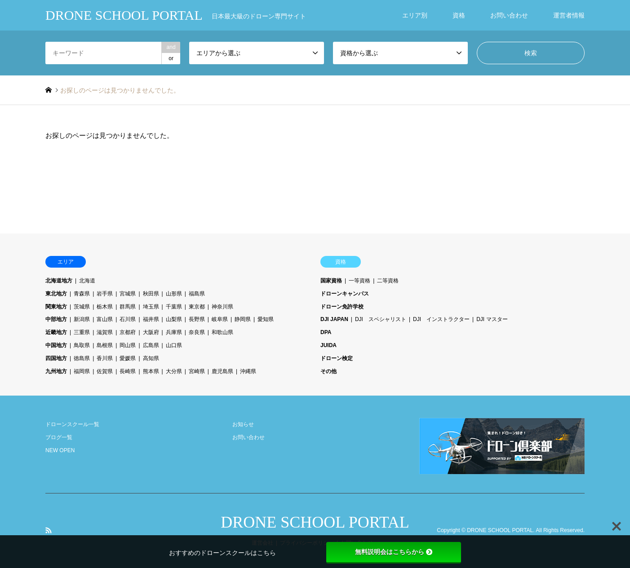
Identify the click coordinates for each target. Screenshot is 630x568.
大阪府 (151, 332)
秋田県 (151, 294)
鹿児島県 (222, 371)
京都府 (128, 332)
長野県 (197, 319)
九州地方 (56, 371)
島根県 (105, 345)
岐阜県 (220, 319)
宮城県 (128, 294)
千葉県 (174, 307)
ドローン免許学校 (342, 307)
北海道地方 (58, 280)
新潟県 (82, 319)
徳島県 (82, 358)
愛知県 (265, 319)
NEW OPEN (60, 450)
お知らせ (243, 424)
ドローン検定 (336, 358)
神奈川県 (222, 307)
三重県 (82, 332)
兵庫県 (174, 332)
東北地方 (56, 294)
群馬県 (128, 307)
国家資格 (331, 280)
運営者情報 (569, 15)
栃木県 (105, 307)
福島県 (197, 294)
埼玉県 (151, 307)
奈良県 (197, 332)
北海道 (87, 280)
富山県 (105, 319)
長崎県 (128, 371)
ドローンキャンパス (344, 294)
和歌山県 (222, 332)
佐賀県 (105, 371)
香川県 (105, 358)
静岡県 (243, 319)
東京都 (197, 307)
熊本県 (151, 371)
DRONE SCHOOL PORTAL (315, 522)
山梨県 (174, 319)
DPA (325, 332)
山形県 (174, 294)
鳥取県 (82, 345)
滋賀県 (105, 332)
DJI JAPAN (334, 319)
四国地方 (56, 358)
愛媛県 (128, 358)
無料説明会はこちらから (393, 552)
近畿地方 (56, 332)
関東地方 (56, 307)
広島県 (151, 345)
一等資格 (359, 280)
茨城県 (82, 307)
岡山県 (128, 345)
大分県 (174, 371)
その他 (328, 371)
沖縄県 (248, 371)
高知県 (151, 358)
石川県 (128, 319)
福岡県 (82, 371)
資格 (459, 15)
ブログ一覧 (58, 437)
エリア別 (414, 15)
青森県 (82, 294)
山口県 (174, 345)
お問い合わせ (509, 15)
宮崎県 (197, 371)
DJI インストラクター (441, 319)
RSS (48, 530)
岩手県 (105, 294)
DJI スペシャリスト (380, 319)
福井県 (151, 319)
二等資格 (388, 280)
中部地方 (56, 319)
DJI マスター (491, 319)
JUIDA (328, 345)
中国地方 (56, 345)
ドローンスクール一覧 (72, 424)
